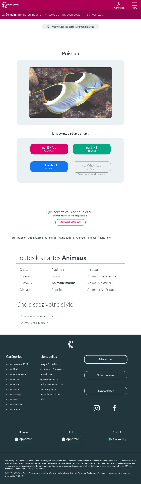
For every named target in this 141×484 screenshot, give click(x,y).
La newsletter (106, 390)
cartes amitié (12, 384)
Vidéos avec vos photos (36, 316)
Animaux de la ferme (101, 276)
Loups (55, 276)
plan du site (46, 374)
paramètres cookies (50, 394)
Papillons (58, 269)
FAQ (42, 399)
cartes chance (13, 409)
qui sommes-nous (49, 379)
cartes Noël (12, 369)
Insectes (93, 269)
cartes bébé (12, 399)
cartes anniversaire (16, 374)
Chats (24, 269)
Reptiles (57, 290)
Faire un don (105, 359)
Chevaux (26, 283)
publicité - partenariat (51, 384)
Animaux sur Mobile (34, 323)
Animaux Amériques (101, 290)
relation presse (48, 389)
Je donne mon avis (70, 222)
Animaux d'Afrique (100, 283)
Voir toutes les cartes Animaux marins (70, 26)
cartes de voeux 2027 (17, 364)
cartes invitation (14, 404)
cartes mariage (13, 394)
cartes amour (13, 379)
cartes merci (12, 389)
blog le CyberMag (49, 364)
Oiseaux (25, 290)
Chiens (25, 276)
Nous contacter (106, 375)
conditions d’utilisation (52, 369)
